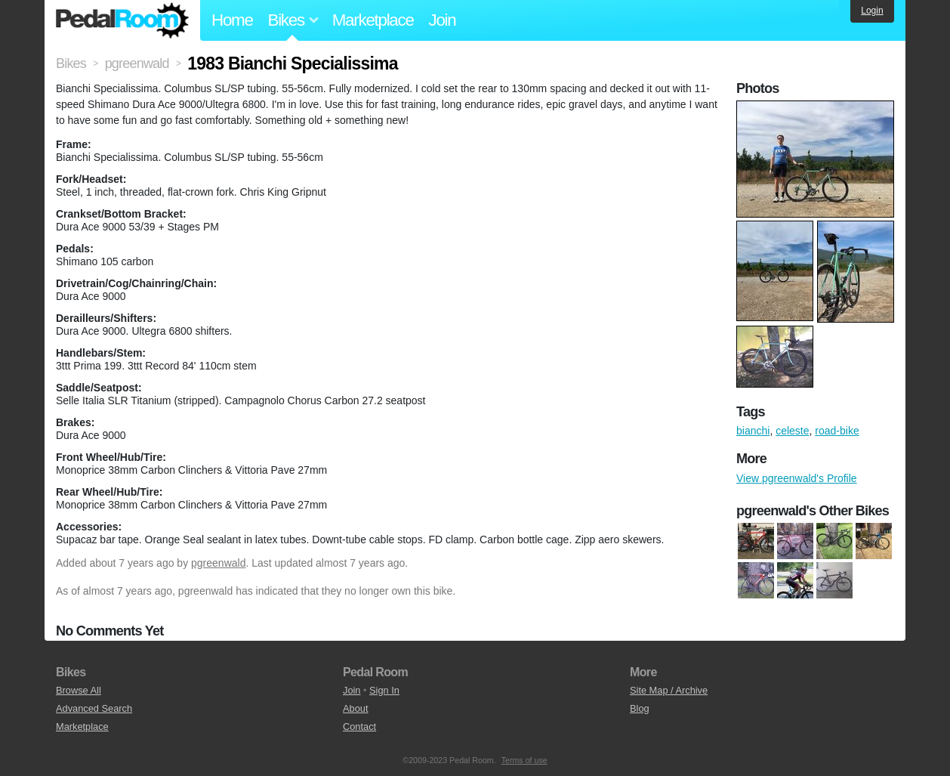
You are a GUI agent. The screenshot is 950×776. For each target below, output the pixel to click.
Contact (359, 726)
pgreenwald (218, 563)
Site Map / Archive (669, 690)
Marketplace (373, 20)
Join (442, 20)
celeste (792, 431)
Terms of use (524, 760)
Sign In (384, 690)
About (355, 708)
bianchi (753, 431)
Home (232, 20)
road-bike (837, 431)
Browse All (78, 690)
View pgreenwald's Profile (796, 478)
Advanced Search (94, 708)
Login (872, 10)
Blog (639, 708)
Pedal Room (122, 20)
